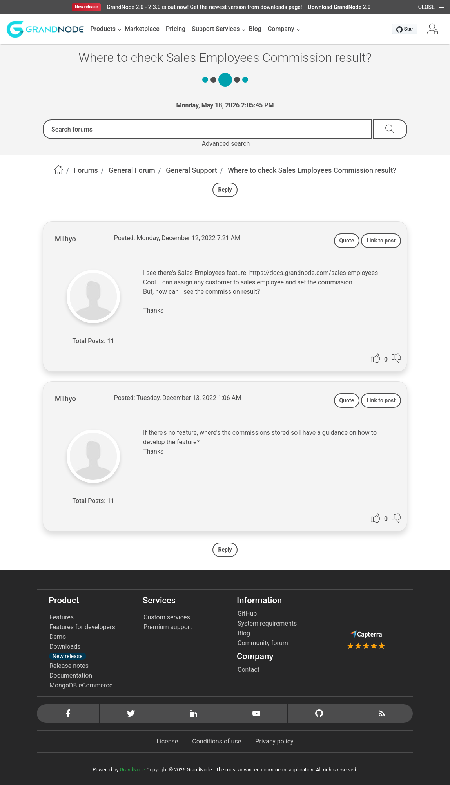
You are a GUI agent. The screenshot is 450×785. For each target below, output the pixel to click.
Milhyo (65, 239)
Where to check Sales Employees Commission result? (312, 170)
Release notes (69, 665)
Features (61, 617)
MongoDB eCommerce (80, 685)
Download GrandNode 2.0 (339, 7)
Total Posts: (88, 341)
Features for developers (82, 627)
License (167, 741)
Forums (86, 170)
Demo (57, 636)
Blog (244, 633)
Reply (225, 189)
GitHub (247, 613)
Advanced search (226, 143)
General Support (191, 170)
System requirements (267, 623)
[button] (432, 29)
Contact (248, 669)
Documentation (70, 675)
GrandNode (132, 769)
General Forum (132, 170)
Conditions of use (216, 741)
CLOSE (426, 7)
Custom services (166, 617)
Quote (346, 240)
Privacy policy (274, 741)
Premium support (167, 627)
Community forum (263, 643)
